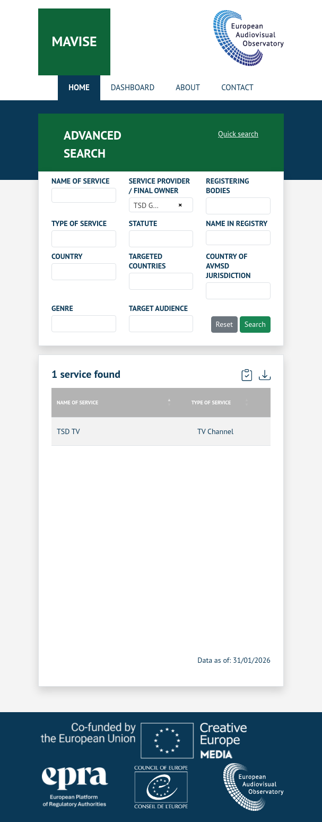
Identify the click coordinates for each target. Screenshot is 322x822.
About (188, 87)
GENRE (62, 308)
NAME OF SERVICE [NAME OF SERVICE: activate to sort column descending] (77, 402)
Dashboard (132, 87)
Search (255, 324)
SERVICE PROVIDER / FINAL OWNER (159, 185)
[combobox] (83, 195)
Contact (237, 87)
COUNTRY (67, 256)
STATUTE (143, 223)
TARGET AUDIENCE (158, 308)
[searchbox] (212, 205)
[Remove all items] (178, 205)
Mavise (74, 41)
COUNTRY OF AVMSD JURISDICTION (228, 266)
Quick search (238, 134)
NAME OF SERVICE (80, 181)
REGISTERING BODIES (227, 185)
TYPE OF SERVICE (79, 223)
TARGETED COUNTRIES (147, 261)
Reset (224, 324)
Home (79, 87)
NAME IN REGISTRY (236, 223)
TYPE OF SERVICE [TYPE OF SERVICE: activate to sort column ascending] (211, 402)
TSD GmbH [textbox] (151, 205)
